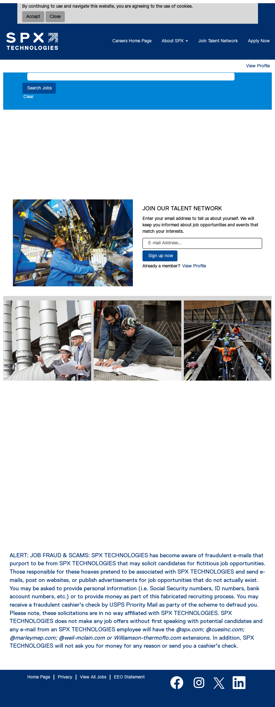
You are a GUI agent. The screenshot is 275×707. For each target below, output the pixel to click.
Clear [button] (28, 97)
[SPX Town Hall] (137, 463)
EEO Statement (129, 677)
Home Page (38, 677)
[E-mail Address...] (202, 243)
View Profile (258, 66)
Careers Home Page (131, 41)
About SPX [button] (175, 41)
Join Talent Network (218, 41)
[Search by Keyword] (131, 76)
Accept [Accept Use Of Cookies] (33, 16)
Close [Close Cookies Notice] (55, 16)
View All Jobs (93, 677)
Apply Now (259, 41)
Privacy (65, 677)
